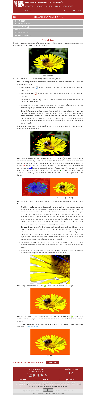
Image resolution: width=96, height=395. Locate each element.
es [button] (79, 11)
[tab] (48, 21)
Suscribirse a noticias (71, 371)
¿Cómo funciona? (20, 21)
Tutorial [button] (57, 6)
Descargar (39, 6)
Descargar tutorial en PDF (23, 36)
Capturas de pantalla (21, 33)
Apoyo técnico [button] (68, 6)
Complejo (35, 327)
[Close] (80, 384)
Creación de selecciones (22, 24)
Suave (28, 327)
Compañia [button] (28, 11)
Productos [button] (29, 6)
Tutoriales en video (22, 27)
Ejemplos (17, 30)
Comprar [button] (49, 6)
